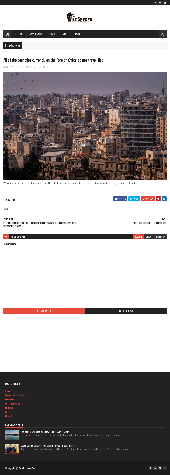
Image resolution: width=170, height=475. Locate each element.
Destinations (36, 34)
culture (19, 34)
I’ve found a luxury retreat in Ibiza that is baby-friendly (45, 431)
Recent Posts (44, 310)
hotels (65, 34)
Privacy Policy (11, 399)
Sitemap (9, 407)
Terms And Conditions (15, 395)
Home (7, 391)
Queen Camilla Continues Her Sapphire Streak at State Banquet (48, 445)
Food (52, 34)
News (77, 34)
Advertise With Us (13, 403)
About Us (9, 416)
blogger (139, 236)
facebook (160, 236)
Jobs (7, 412)
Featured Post (125, 310)
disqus (149, 236)
